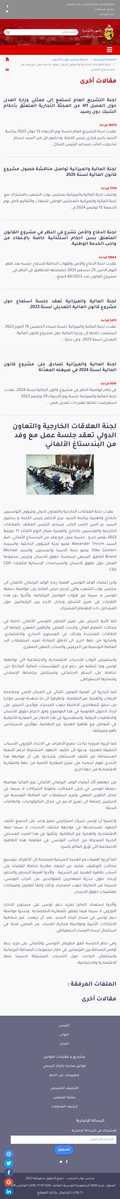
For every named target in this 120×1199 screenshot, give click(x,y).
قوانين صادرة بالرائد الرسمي (64, 1066)
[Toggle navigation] (110, 50)
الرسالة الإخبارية (90, 1121)
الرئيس (64, 1025)
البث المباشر (107, 14)
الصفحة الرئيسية (105, 60)
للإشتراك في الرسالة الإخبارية (94, 1131)
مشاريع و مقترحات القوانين (64, 1057)
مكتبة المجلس (64, 1097)
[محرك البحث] (41, 32)
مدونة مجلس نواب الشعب (69, 60)
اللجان (64, 1044)
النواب (64, 1035)
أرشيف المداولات (104, 9)
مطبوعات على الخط (64, 1075)
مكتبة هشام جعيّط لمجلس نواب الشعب (90, 4)
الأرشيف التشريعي (64, 1088)
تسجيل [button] (64, 1150)
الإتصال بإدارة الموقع (53, 1193)
